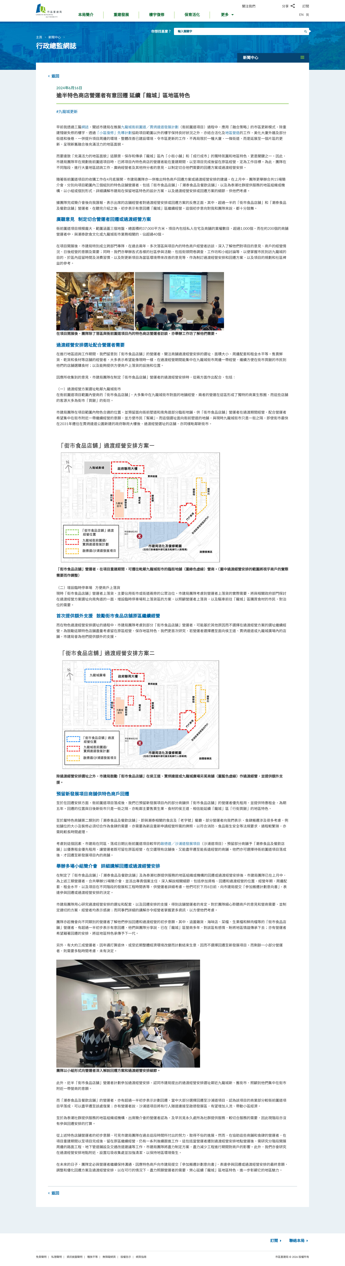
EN (301, 14)
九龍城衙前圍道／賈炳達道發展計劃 (149, 127)
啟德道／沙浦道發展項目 (180, 843)
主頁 (39, 37)
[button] (228, 16)
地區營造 (232, 132)
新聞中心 (54, 37)
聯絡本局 (299, 1241)
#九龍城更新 (67, 111)
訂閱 (305, 6)
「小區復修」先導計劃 (114, 132)
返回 (53, 76)
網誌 (85, 127)
